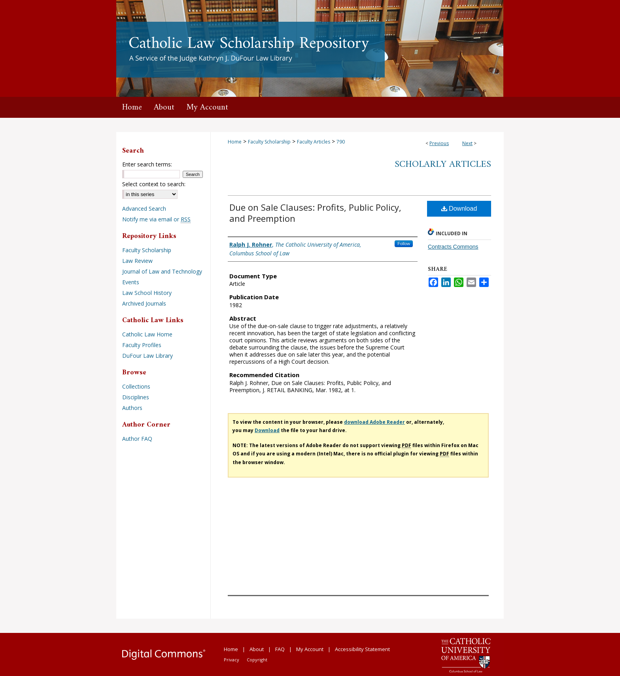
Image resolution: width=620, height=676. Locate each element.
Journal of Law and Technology (162, 271)
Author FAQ (137, 438)
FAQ (280, 649)
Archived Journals (144, 303)
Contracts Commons (453, 247)
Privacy (231, 660)
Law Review (137, 260)
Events (130, 282)
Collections (136, 386)
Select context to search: (153, 184)
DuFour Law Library (147, 355)
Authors (132, 408)
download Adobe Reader (374, 422)
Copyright (257, 660)
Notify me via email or (156, 219)
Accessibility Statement (362, 649)
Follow (403, 243)
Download (459, 208)
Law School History (147, 292)
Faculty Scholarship (269, 141)
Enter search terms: (147, 164)
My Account (309, 649)
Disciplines (135, 397)
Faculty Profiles (141, 345)
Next (467, 143)
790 (340, 141)
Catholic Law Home (147, 334)
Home (235, 141)
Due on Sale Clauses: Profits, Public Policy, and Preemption (315, 212)
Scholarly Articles (443, 164)
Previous (439, 143)
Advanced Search (144, 208)
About (257, 649)
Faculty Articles (313, 141)
